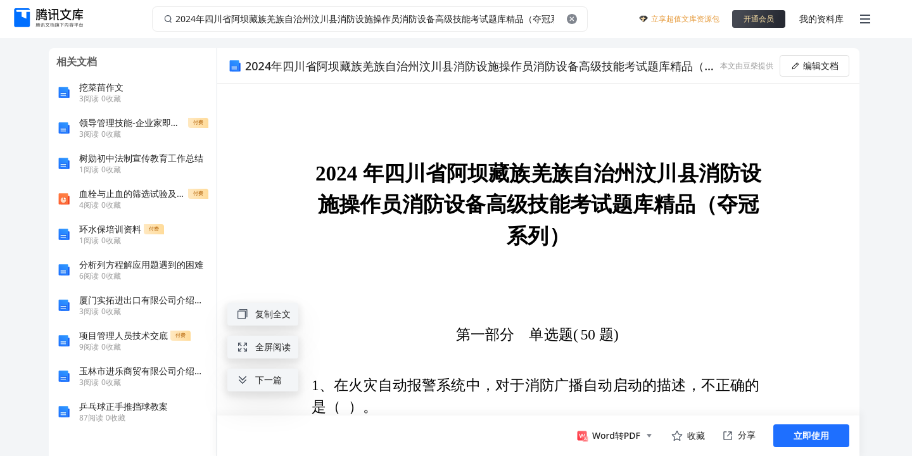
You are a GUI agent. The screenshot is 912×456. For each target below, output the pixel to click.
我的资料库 (821, 19)
